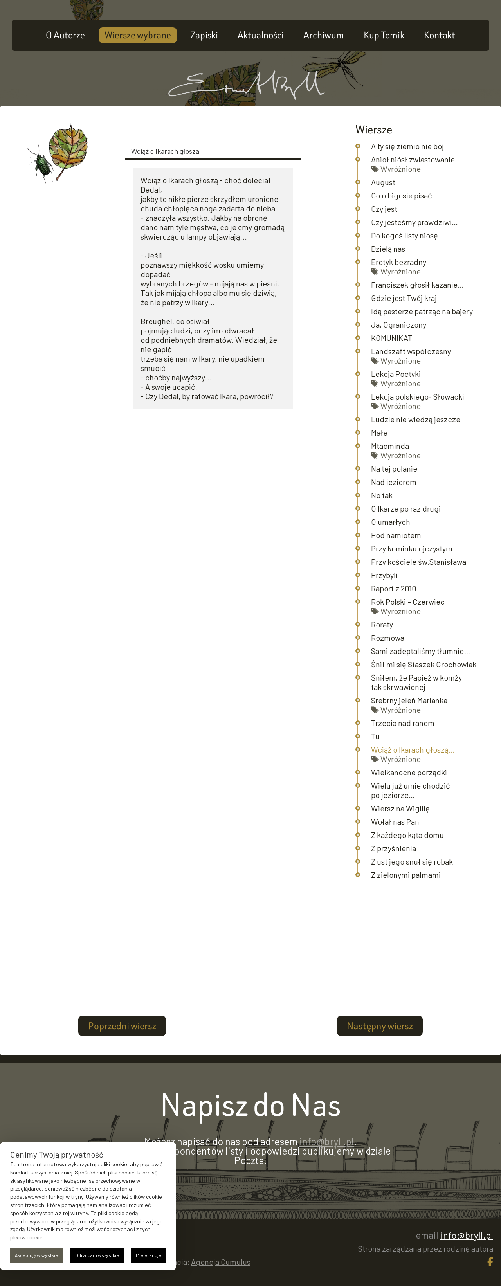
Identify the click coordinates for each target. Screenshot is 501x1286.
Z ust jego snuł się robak (412, 861)
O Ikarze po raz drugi (406, 508)
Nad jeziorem (393, 481)
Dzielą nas (388, 248)
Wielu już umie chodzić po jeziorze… (410, 790)
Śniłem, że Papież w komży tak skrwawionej (416, 682)
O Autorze (65, 35)
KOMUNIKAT (392, 337)
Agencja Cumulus (220, 1261)
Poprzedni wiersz (122, 1026)
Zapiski (204, 35)
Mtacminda (390, 445)
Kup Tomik (384, 35)
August (383, 182)
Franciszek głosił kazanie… (417, 284)
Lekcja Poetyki (396, 373)
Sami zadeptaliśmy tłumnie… (420, 651)
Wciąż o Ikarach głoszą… (413, 749)
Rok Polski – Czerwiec (408, 601)
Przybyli (384, 575)
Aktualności (261, 35)
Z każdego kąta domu (407, 834)
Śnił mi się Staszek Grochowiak (423, 664)
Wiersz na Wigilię (400, 808)
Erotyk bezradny (398, 262)
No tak (382, 495)
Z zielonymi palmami (406, 874)
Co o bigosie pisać (401, 195)
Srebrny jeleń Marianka (409, 700)
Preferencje (148, 1255)
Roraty (382, 624)
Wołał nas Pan (395, 821)
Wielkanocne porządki (409, 772)
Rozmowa (387, 637)
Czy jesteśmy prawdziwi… (414, 222)
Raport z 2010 (393, 588)
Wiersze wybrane (138, 35)
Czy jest (384, 208)
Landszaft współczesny (411, 351)
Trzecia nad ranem (402, 723)
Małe (379, 432)
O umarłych (390, 521)
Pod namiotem (396, 535)
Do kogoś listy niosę (404, 235)
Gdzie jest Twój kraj (404, 298)
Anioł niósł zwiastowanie (413, 159)
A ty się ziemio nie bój (407, 146)
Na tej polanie (394, 468)
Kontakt (439, 35)
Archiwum (323, 35)
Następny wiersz (380, 1026)
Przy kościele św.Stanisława (418, 561)
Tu (375, 736)
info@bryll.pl (326, 1141)
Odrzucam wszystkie (97, 1255)
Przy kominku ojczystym (411, 548)
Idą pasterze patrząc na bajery (422, 311)
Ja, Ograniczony (398, 324)
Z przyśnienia (393, 848)
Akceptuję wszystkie (36, 1255)
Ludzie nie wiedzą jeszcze (415, 419)
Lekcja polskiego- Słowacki (417, 396)
